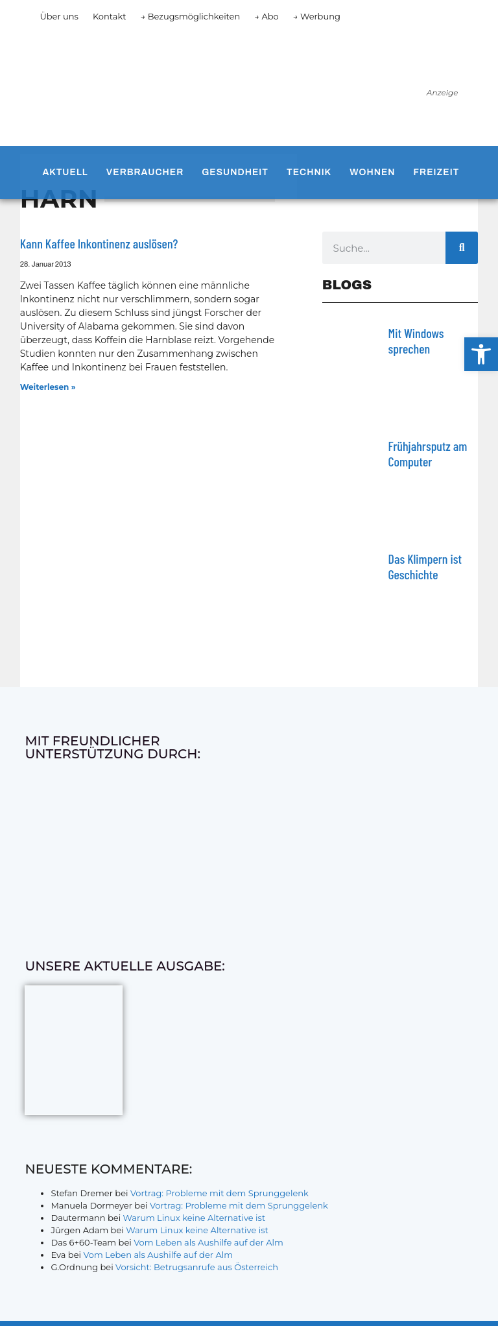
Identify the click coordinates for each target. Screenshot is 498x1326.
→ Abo (266, 16)
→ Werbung (316, 16)
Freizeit (437, 172)
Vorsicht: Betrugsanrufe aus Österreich (196, 1267)
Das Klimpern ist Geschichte (425, 566)
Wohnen (372, 172)
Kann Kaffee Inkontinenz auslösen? (99, 243)
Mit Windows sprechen (416, 340)
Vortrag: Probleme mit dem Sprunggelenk (219, 1193)
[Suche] (461, 248)
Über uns (59, 16)
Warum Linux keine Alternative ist (194, 1217)
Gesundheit (235, 172)
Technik (309, 172)
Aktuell (65, 172)
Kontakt (109, 16)
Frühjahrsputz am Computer (428, 453)
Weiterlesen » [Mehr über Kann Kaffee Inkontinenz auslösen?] (48, 387)
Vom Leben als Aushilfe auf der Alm (208, 1242)
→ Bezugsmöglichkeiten (191, 16)
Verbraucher (145, 172)
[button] (481, 354)
